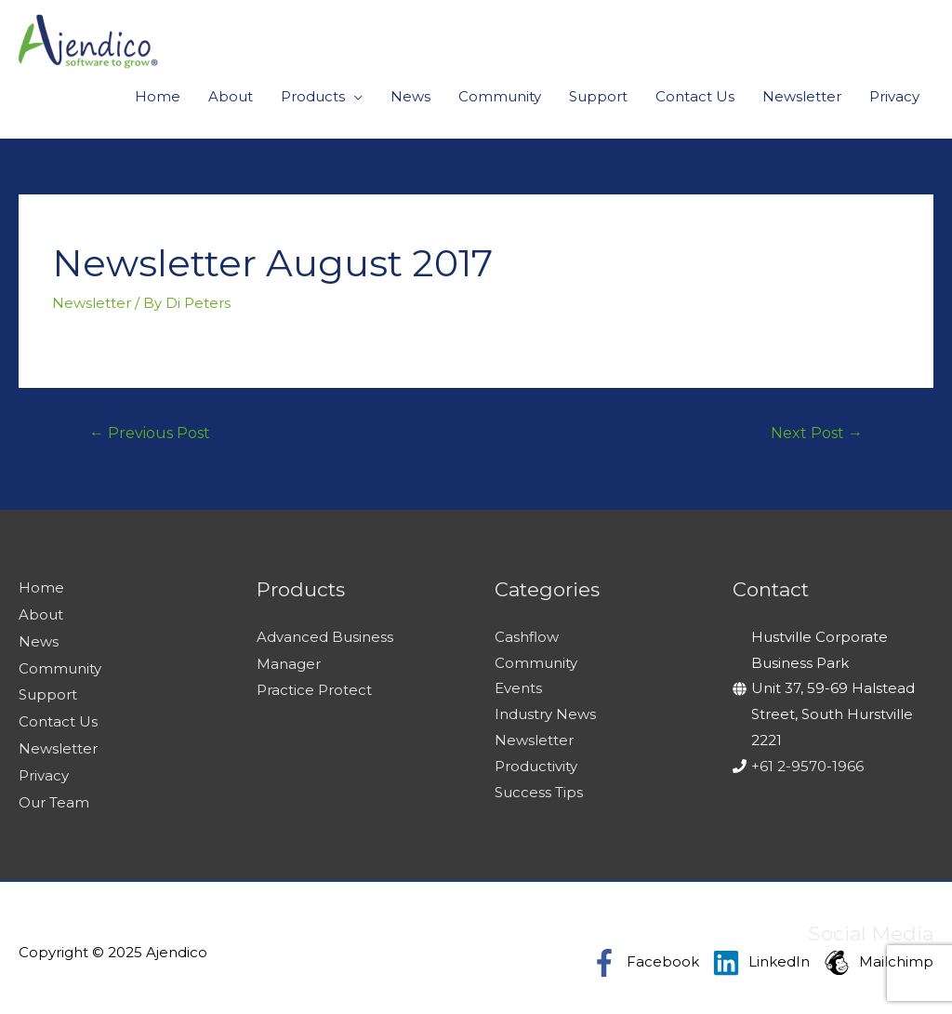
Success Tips (539, 792)
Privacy (894, 96)
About (230, 96)
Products (313, 96)
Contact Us (694, 96)
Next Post (817, 433)
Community (499, 96)
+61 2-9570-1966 (807, 766)
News (410, 96)
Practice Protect (314, 688)
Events (518, 688)
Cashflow (527, 637)
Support (598, 96)
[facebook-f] (649, 954)
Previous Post (149, 433)
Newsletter (801, 96)
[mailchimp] (878, 954)
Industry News (545, 714)
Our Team (54, 795)
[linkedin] (765, 954)
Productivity (536, 766)
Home (157, 96)
